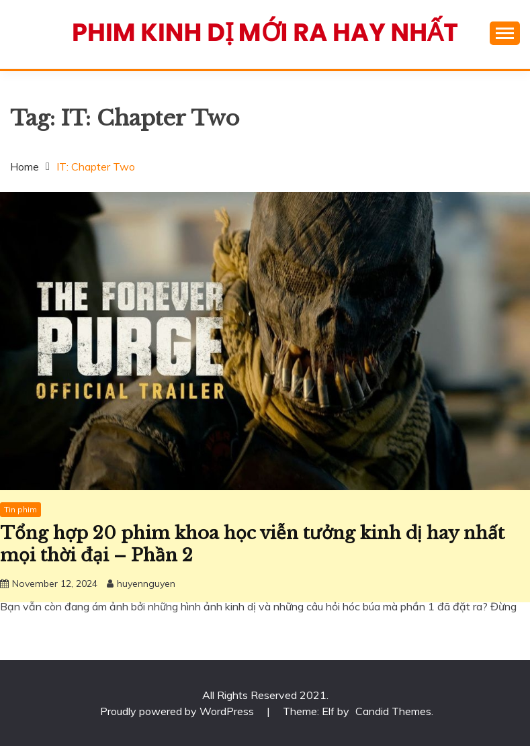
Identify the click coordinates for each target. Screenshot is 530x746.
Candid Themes (393, 711)
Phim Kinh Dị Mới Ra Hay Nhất (265, 32)
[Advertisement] (265, 508)
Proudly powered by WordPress (178, 711)
